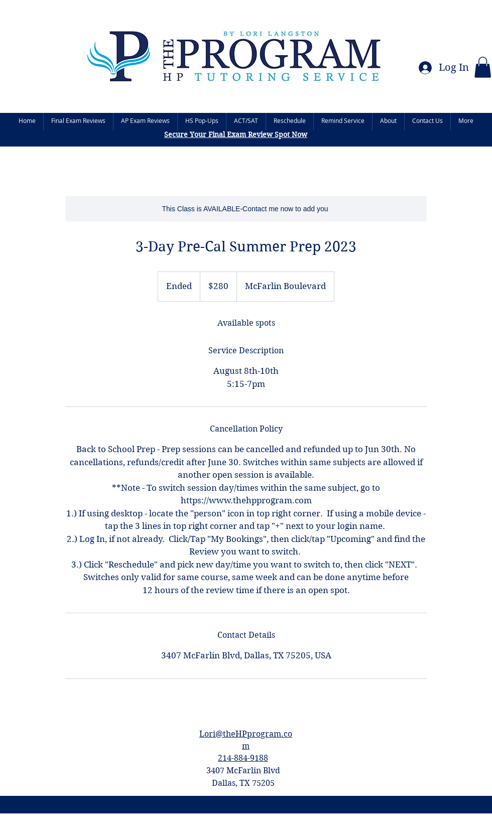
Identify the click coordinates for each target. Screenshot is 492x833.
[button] (482, 67)
